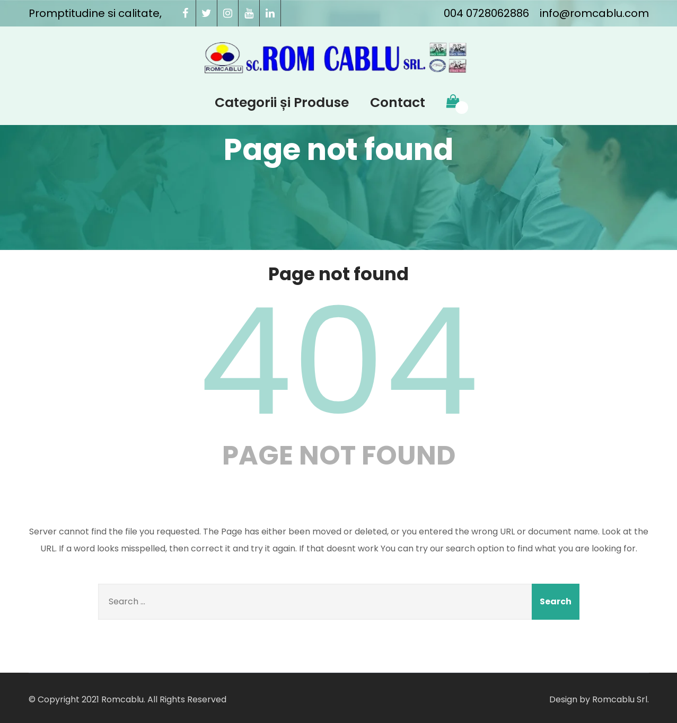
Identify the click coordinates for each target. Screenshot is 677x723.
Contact (397, 102)
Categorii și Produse (282, 102)
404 (339, 362)
